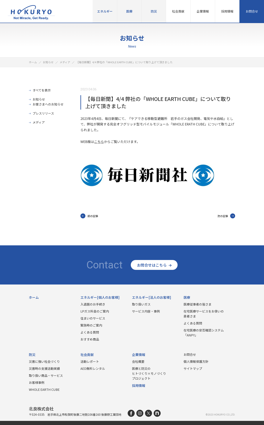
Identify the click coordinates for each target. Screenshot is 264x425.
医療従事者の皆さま (197, 304)
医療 (129, 11)
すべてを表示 (42, 90)
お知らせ (39, 99)
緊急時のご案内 (91, 325)
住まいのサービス (92, 318)
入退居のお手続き (92, 304)
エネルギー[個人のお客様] (100, 297)
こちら (99, 141)
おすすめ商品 (89, 339)
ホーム (34, 297)
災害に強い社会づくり (44, 361)
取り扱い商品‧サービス (46, 375)
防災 (154, 11)
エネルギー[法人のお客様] (151, 297)
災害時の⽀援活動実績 (44, 368)
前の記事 (89, 215)
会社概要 (138, 361)
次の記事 (226, 215)
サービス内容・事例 (146, 311)
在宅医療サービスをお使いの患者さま (204, 313)
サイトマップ (193, 368)
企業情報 (203, 11)
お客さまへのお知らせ (48, 104)
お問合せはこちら (154, 265)
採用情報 (227, 11)
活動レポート (89, 361)
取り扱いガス (141, 304)
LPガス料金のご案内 (94, 311)
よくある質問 (89, 332)
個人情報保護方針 (196, 361)
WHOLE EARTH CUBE (44, 389)
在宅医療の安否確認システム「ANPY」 (204, 332)
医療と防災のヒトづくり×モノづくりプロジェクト (149, 373)
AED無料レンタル (92, 368)
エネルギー (105, 11)
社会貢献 (178, 11)
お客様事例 (36, 382)
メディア (39, 122)
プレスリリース (43, 113)
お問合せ (252, 11)
